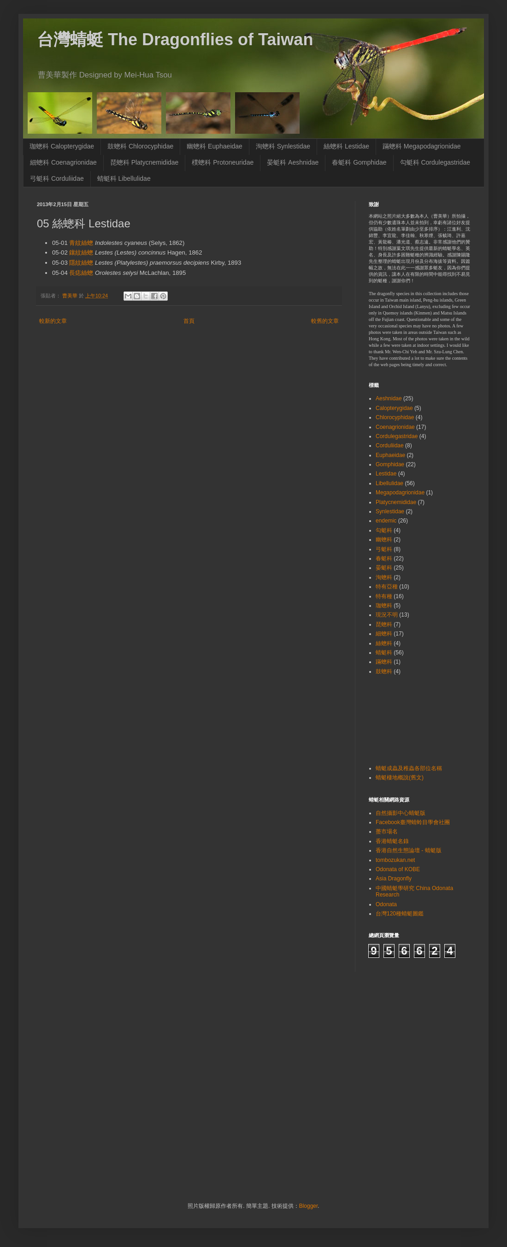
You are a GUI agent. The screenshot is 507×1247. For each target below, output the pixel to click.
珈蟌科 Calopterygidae (61, 146)
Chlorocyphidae (395, 417)
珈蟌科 (384, 605)
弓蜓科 (384, 549)
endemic (386, 520)
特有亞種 (387, 586)
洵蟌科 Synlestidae (283, 146)
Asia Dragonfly (394, 878)
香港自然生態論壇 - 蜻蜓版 (409, 850)
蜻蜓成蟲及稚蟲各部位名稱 (409, 768)
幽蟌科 (384, 539)
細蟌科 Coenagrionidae (63, 162)
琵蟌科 (384, 624)
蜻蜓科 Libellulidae (124, 178)
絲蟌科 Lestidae (346, 146)
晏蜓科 (384, 567)
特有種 (384, 596)
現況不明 (387, 615)
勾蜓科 (384, 530)
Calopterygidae (394, 408)
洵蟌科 (384, 577)
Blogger (308, 1206)
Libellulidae (389, 483)
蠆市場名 (387, 831)
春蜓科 (384, 558)
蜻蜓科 (384, 652)
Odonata (386, 904)
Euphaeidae (390, 455)
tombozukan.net (395, 860)
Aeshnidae (389, 398)
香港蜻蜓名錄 (392, 841)
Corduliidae (390, 445)
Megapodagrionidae (400, 492)
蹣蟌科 (384, 662)
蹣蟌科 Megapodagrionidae (422, 146)
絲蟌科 (384, 643)
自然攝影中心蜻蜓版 (400, 813)
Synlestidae (390, 511)
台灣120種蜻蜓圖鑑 (400, 913)
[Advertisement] (397, 719)
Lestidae (386, 473)
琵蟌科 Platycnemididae (144, 162)
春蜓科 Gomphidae (359, 162)
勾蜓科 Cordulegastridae (435, 162)
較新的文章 (53, 321)
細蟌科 (384, 633)
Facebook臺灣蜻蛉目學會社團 (413, 822)
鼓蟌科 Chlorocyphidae (140, 146)
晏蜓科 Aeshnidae (292, 162)
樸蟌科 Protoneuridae (223, 162)
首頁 (189, 321)
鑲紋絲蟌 (81, 252)
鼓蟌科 (384, 671)
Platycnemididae (396, 502)
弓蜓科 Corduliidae (57, 178)
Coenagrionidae (395, 427)
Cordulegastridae (397, 436)
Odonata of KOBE (398, 869)
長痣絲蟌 (81, 272)
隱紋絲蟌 (81, 262)
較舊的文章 (325, 321)
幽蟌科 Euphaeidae (214, 146)
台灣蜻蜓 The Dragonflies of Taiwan (175, 39)
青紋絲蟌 (81, 242)
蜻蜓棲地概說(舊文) (400, 777)
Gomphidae (390, 464)
